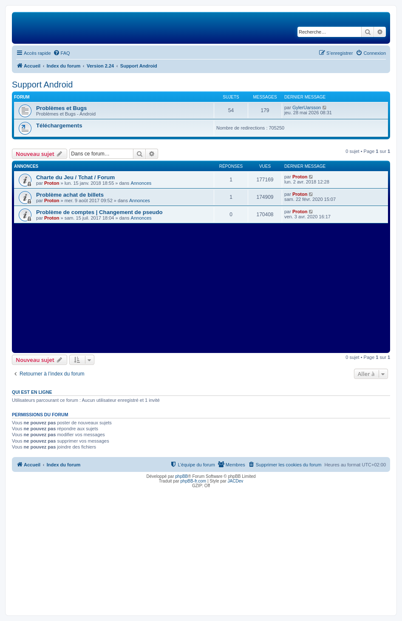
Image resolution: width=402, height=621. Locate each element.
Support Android (42, 84)
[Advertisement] (201, 287)
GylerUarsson (306, 107)
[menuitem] (61, 53)
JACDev (235, 481)
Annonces (140, 183)
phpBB (181, 476)
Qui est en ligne (32, 392)
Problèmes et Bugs (61, 108)
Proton (51, 183)
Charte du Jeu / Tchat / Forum (75, 177)
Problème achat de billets (70, 195)
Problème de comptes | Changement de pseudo (99, 212)
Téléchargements (59, 125)
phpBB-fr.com (194, 481)
